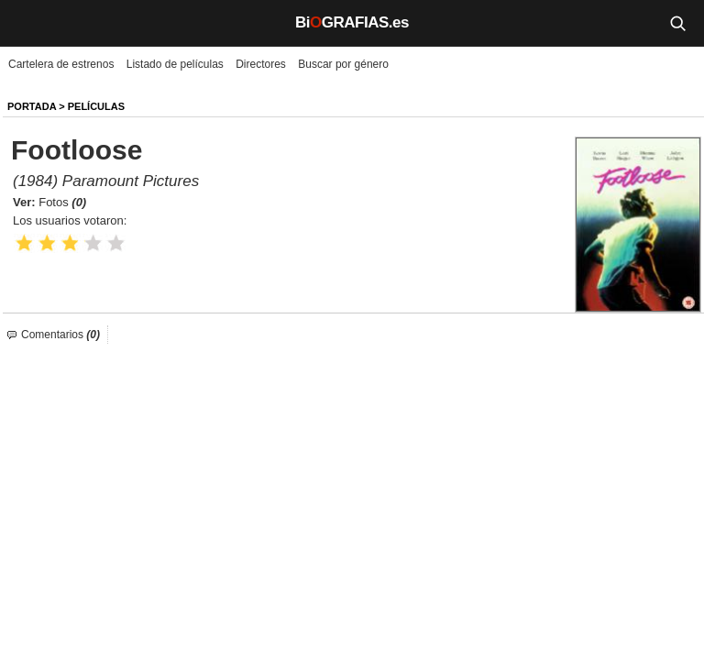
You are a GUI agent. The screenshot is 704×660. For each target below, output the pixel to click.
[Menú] (27, 23)
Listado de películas (175, 64)
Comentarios (60, 334)
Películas (96, 106)
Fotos (62, 202)
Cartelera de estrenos (61, 64)
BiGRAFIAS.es (352, 22)
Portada (31, 106)
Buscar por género (343, 64)
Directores (261, 64)
